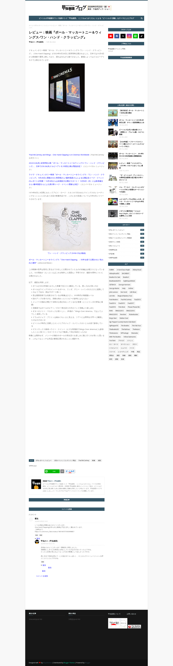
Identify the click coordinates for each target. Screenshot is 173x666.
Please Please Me (134, 307)
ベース (132, 348)
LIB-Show (133, 292)
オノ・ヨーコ (113, 344)
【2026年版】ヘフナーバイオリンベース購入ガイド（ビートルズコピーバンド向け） (131, 144)
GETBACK (112, 285)
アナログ (121, 340)
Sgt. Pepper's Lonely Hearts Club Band (122, 322)
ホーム (31, 25)
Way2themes (47, 663)
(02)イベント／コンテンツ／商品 (65, 460)
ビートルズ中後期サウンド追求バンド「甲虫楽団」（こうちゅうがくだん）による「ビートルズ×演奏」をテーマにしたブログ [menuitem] (86, 18)
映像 (93, 460)
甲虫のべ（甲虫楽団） (37, 42)
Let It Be (112, 296)
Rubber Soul (124, 318)
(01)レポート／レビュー (42, 25)
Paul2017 (131, 303)
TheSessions (113, 333)
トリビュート (113, 348)
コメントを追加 (42, 576)
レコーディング (123, 352)
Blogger (87, 663)
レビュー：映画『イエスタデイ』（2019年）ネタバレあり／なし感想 (131, 165)
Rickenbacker (133, 314)
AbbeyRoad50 (114, 273)
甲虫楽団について (114, 614)
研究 (110, 359)
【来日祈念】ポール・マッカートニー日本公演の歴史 (131, 111)
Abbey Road (137, 270)
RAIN (111, 311)
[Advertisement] (126, 644)
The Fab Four (136, 326)
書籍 (129, 355)
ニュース (124, 348)
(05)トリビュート (126, 246)
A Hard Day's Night (123, 270)
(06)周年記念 (126, 250)
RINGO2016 (130, 311)
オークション (125, 344)
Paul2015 (122, 303)
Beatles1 (126, 277)
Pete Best (122, 307)
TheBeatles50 (114, 329)
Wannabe (134, 333)
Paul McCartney (84, 460)
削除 (41, 535)
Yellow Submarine (130, 337)
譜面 (116, 359)
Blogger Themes (69, 663)
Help (123, 288)
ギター (135, 344)
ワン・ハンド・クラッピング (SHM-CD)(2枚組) (67, 253)
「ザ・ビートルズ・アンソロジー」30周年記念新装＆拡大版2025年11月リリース (131, 177)
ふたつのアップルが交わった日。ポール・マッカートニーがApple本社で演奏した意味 (131, 201)
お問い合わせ (131, 614)
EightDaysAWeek (129, 281)
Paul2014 (112, 303)
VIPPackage (124, 333)
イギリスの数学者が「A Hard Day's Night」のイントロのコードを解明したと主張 (131, 213)
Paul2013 (137, 300)
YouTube (112, 340)
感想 (99, 460)
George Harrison (124, 285)
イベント (130, 340)
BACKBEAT (125, 273)
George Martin (114, 288)
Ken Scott (124, 292)
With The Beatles (115, 337)
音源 (122, 359)
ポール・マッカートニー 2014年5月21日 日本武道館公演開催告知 (131, 154)
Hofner (130, 288)
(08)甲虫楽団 (126, 258)
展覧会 (111, 355)
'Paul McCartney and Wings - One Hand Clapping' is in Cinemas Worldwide (59, 154)
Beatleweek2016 (114, 281)
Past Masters (113, 300)
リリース (112, 352)
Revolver (123, 314)
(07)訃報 (126, 254)
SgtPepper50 (113, 326)
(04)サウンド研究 (126, 242)
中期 (132, 352)
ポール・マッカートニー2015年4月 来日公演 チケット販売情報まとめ (131, 121)
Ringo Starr (113, 318)
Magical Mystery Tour (125, 296)
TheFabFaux (126, 329)
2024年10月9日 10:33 (41, 521)
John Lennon (113, 292)
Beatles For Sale (114, 277)
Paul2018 (112, 307)
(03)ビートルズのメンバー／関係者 (126, 238)
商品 (138, 352)
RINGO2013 (120, 311)
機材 (135, 355)
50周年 (111, 270)
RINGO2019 (113, 314)
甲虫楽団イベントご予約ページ (116, 50)
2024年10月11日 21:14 (47, 544)
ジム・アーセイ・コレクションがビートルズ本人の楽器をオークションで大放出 (131, 189)
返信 (36, 535)
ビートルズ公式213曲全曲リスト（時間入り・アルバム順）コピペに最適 (131, 132)
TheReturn (136, 329)
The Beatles (125, 326)
